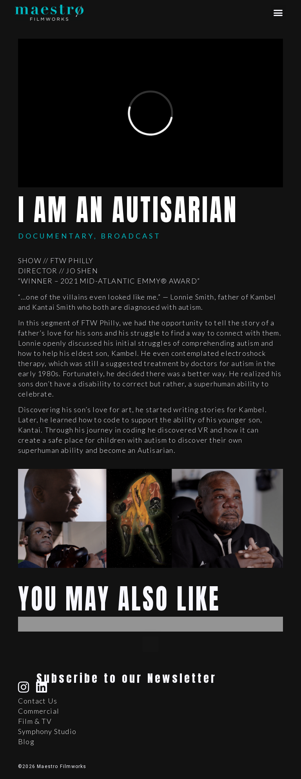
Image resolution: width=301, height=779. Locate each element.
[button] (278, 12)
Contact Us (37, 700)
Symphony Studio (47, 731)
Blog (26, 741)
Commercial (38, 711)
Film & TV (35, 721)
